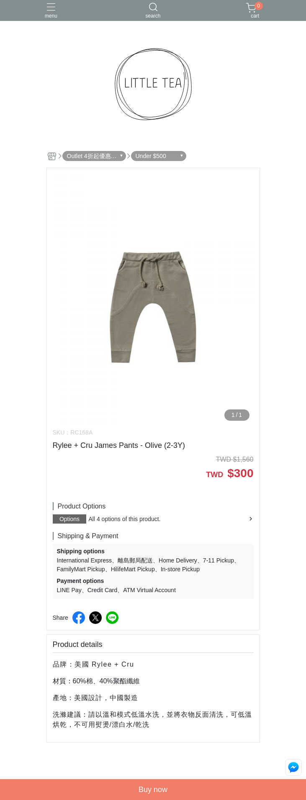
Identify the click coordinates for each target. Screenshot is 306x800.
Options (69, 519)
